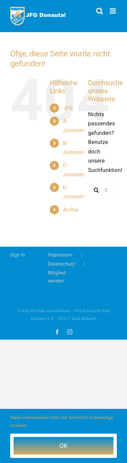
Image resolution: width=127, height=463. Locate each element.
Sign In (17, 255)
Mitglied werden (57, 277)
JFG (68, 108)
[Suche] (96, 189)
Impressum (60, 255)
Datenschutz (62, 264)
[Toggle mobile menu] (113, 11)
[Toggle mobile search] (99, 11)
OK (63, 445)
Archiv (71, 209)
